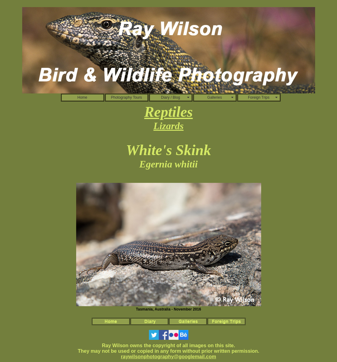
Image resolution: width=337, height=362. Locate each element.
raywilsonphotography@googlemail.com (168, 356)
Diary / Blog (170, 97)
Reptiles (168, 112)
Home (82, 97)
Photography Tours (126, 97)
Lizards (169, 125)
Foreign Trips (258, 97)
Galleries (214, 97)
